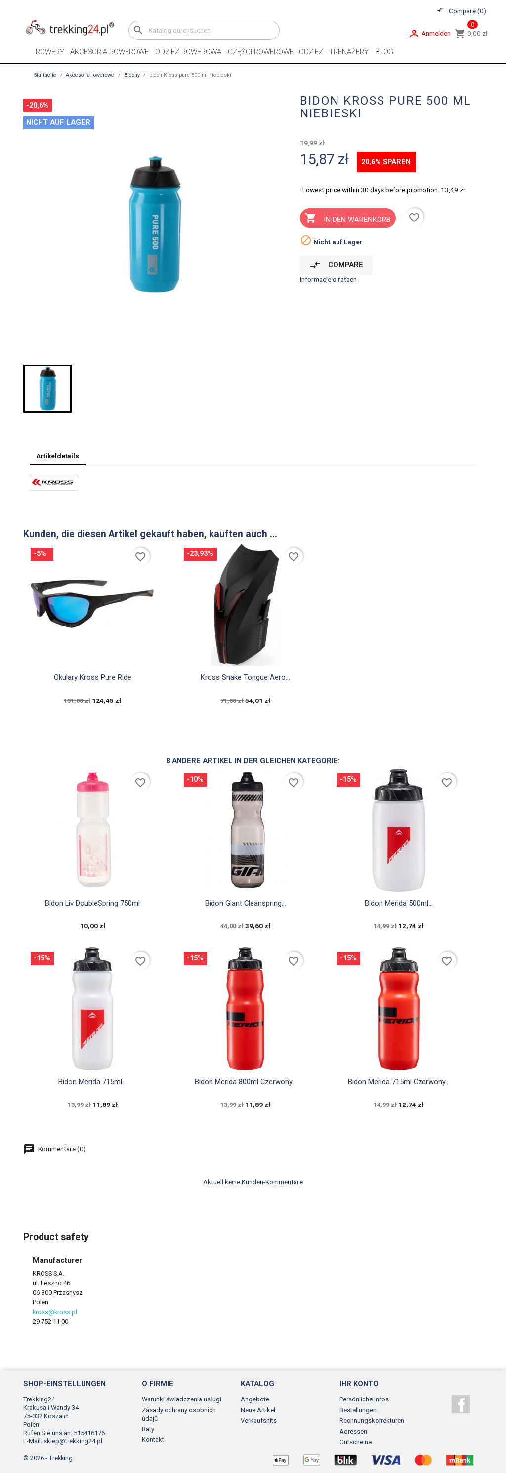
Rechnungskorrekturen (371, 1420)
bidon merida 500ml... (399, 903)
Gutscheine (355, 1442)
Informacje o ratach (328, 279)
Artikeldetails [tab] (57, 456)
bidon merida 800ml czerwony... (245, 1081)
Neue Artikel (258, 1410)
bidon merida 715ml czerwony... (399, 1081)
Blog (384, 51)
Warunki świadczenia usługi (181, 1399)
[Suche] (203, 30)
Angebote (255, 1399)
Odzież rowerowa (188, 51)
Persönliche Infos (364, 1399)
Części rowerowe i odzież (275, 51)
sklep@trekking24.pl (72, 1441)
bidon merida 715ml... (92, 1081)
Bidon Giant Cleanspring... (245, 903)
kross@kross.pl (55, 1312)
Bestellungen (358, 1410)
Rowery (50, 51)
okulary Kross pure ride (92, 677)
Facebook (461, 1404)
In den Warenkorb (347, 219)
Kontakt (153, 1439)
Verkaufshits (259, 1420)
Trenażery (349, 51)
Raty (148, 1429)
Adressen (353, 1431)
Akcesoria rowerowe (109, 51)
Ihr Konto (359, 1383)
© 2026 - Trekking (48, 1458)
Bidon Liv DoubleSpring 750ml (92, 903)
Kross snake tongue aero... (245, 677)
